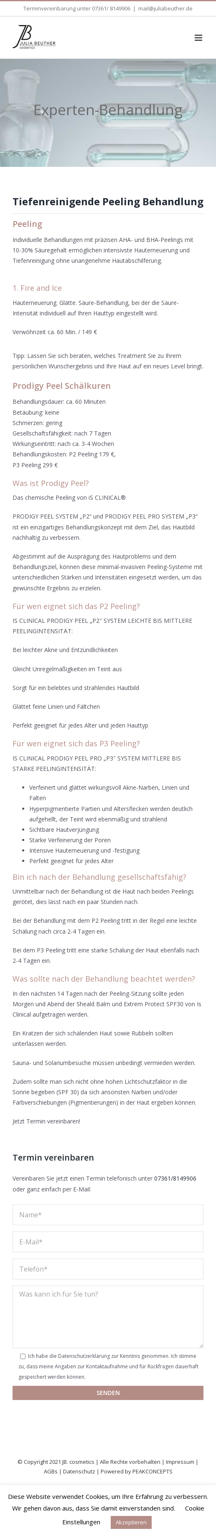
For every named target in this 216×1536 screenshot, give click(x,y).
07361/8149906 (175, 1178)
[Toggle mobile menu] (199, 37)
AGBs (51, 1471)
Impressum (180, 1461)
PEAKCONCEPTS (152, 1471)
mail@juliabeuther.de (165, 8)
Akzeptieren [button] (131, 1522)
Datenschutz (79, 1471)
